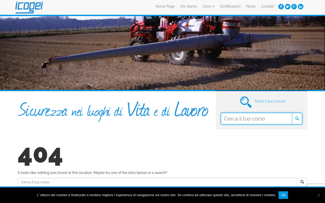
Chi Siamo (189, 6)
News (251, 6)
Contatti (267, 6)
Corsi (208, 6)
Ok (283, 195)
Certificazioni (230, 6)
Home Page (165, 6)
